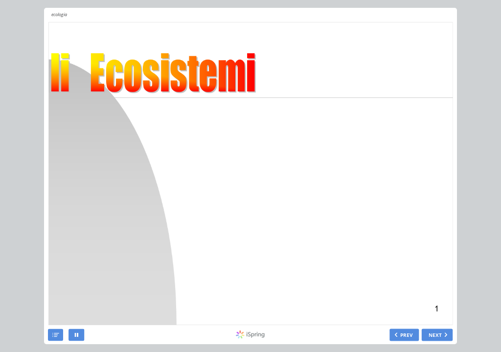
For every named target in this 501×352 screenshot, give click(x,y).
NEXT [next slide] (435, 334)
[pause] (76, 335)
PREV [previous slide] (406, 334)
